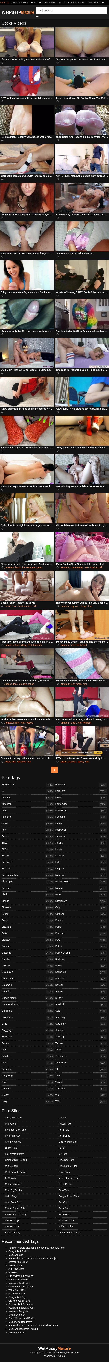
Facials (28, 1044)
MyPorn (63, 1154)
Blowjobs (28, 908)
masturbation (90, 567)
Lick (81, 862)
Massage (81, 875)
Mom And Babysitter (18, 1311)
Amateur (28, 798)
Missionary (81, 901)
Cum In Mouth (28, 998)
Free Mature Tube (68, 1166)
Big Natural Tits (28, 875)
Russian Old (65, 1123)
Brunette (28, 940)
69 (28, 791)
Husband (81, 817)
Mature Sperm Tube (15, 1208)
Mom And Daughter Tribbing (23, 1329)
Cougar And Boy (17, 1297)
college (83, 606)
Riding (81, 966)
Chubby (28, 959)
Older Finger (11, 1196)
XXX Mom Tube (13, 1117)
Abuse (61, 1356)
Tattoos (81, 1044)
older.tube (36, 3)
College (28, 966)
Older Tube (99, 3)
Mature (81, 888)
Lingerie (81, 869)
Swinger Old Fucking (16, 1160)
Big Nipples (28, 882)
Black (28, 895)
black (18, 567)
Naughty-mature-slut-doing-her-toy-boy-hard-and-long (36, 1247)
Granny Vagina (85, 3)
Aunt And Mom (16, 1269)
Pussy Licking (81, 953)
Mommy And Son (17, 1332)
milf (100, 567)
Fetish (28, 1063)
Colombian (28, 972)
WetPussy (18, 12)
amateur (10, 567)
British (28, 934)
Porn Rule (64, 1129)
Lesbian (81, 856)
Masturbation (81, 882)
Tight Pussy (81, 1063)
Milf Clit (63, 1117)
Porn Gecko (65, 1214)
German (28, 1089)
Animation (28, 817)
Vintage (81, 1082)
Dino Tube (64, 1190)
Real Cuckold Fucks (15, 1172)
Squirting (81, 1018)
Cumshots (28, 1011)
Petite (81, 927)
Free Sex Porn (66, 1160)
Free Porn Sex (69, 3)
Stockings (81, 1024)
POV (81, 940)
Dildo (28, 1024)
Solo (81, 1011)
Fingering (28, 1069)
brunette (26, 567)
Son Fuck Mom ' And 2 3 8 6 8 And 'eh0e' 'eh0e (33, 1325)
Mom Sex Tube (67, 1220)
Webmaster (50, 1356)
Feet (28, 1050)
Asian (28, 824)
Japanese (81, 837)
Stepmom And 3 (16, 1293)
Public (81, 946)
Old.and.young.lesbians (20, 1276)
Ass (28, 830)
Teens (81, 1050)
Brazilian (28, 927)
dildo (8, 761)
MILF (81, 895)
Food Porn (64, 1172)
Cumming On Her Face (20, 1286)
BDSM (28, 850)
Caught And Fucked (18, 1251)
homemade (77, 567)
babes (9, 684)
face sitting (21, 645)
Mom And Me (15, 1265)
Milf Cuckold (11, 1166)
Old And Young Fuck (19, 1300)
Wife (81, 1102)
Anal (28, 811)
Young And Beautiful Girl (21, 1307)
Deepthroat (28, 1018)
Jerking (81, 843)
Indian (81, 824)
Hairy (28, 1102)
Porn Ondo (64, 1135)
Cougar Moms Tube (69, 1196)
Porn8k (62, 1148)
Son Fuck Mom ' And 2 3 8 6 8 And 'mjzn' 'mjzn (32, 1258)
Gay (28, 1082)
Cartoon (28, 946)
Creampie (28, 985)
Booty (28, 921)
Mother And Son (16, 1314)
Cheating (28, 953)
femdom (37, 645)
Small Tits (81, 1005)
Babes (28, 837)
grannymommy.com (20, 3)
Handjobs (81, 785)
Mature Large (12, 1220)
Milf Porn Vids (66, 1226)
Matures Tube (12, 1226)
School (81, 985)
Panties (81, 921)
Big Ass (28, 856)
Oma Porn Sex (13, 1202)
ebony (81, 761)
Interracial (81, 830)
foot (14, 606)
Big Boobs (28, 862)
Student (81, 1031)
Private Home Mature (70, 1232)
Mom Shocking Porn (69, 1178)
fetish (8, 606)
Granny (28, 1095)
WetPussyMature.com (67, 1352)
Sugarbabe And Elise (19, 1279)
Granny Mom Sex (68, 1141)
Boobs (28, 914)
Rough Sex (81, 972)
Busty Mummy (12, 1232)
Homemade (81, 804)
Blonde (28, 901)
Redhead (81, 959)
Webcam (81, 1089)
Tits (81, 1069)
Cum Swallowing (28, 1005)
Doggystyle (28, 1031)
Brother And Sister (18, 1262)
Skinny (81, 998)
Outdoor (81, 914)
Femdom (28, 1056)
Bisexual (28, 888)
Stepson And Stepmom (20, 1304)
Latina (81, 850)
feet (30, 645)
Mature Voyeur (12, 1184)
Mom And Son (15, 1254)
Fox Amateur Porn (14, 1154)
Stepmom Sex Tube (15, 1129)
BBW (28, 843)
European (28, 1037)
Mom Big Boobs (13, 1190)
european (37, 567)
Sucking (81, 1037)
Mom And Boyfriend (18, 1283)
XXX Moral (10, 1178)
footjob (29, 722)
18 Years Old (28, 785)
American (28, 804)
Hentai (81, 798)
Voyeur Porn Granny (15, 1214)
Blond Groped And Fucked (22, 1318)
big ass (74, 606)
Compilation (28, 979)
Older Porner (65, 1184)
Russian (81, 979)
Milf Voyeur (11, 1123)
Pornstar (81, 934)
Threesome (81, 1056)
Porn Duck (64, 1208)
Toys (81, 1076)
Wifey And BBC (16, 1290)
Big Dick (28, 869)
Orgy (81, 908)
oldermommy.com (52, 3)
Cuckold (28, 992)
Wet (81, 1095)
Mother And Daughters (20, 1322)
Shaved (81, 992)
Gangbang (28, 1076)
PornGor (63, 1202)
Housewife (81, 811)
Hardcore (81, 791)
